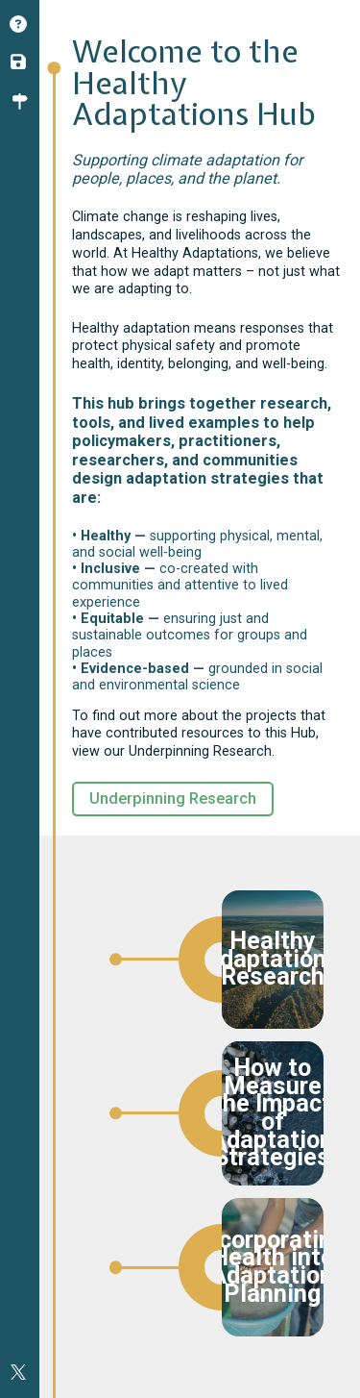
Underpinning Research (172, 798)
